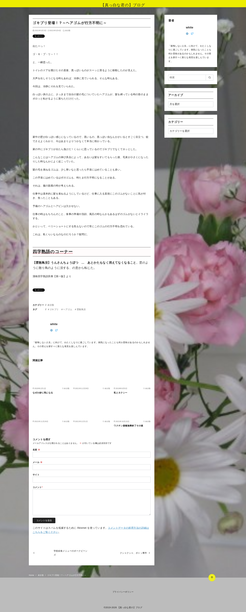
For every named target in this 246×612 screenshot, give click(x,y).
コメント (38, 487)
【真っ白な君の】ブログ (123, 5)
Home (32, 575)
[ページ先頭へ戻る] (212, 577)
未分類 (67, 30)
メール (37, 462)
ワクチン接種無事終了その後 (128, 425)
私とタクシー (120, 392)
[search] (209, 77)
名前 (36, 449)
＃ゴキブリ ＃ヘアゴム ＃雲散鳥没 (66, 309)
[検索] (190, 77)
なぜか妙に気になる (43, 392)
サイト (36, 474)
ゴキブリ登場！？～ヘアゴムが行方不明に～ (66, 575)
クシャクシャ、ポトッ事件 (133, 553)
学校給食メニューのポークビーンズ (71, 553)
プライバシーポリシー (123, 592)
